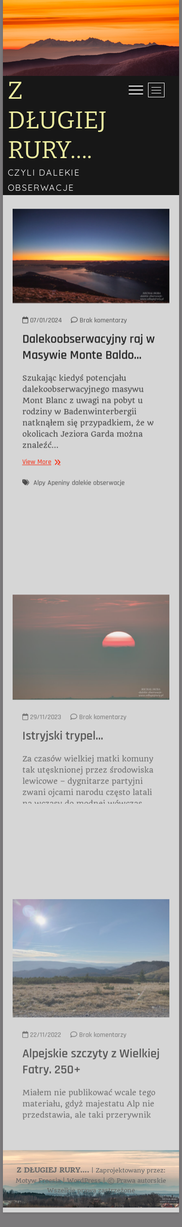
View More (40, 474)
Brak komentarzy (99, 332)
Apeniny (58, 494)
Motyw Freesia (38, 1180)
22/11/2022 (41, 1104)
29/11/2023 (41, 782)
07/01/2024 (42, 332)
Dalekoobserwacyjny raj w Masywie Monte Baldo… (88, 359)
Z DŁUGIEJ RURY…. (57, 120)
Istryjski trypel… (62, 802)
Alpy (39, 494)
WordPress (84, 1180)
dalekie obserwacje (98, 494)
